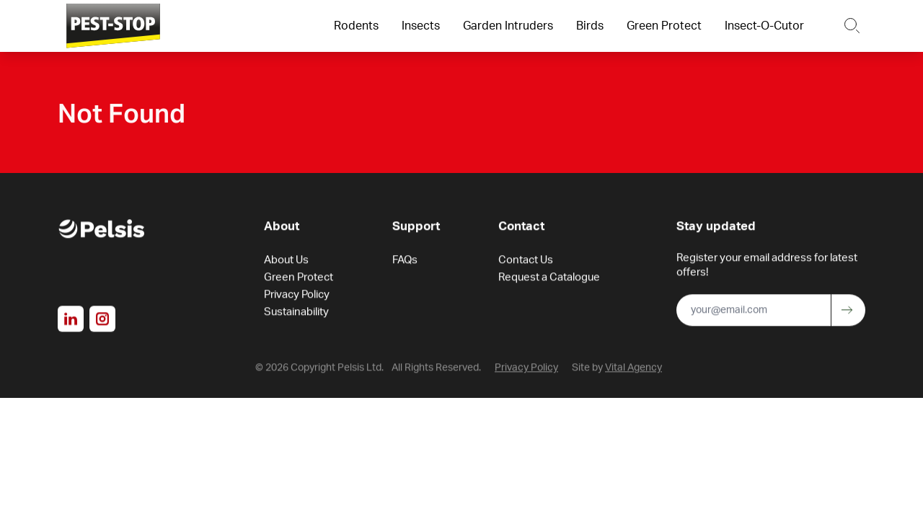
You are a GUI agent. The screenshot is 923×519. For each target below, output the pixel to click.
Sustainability (296, 314)
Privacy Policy (297, 296)
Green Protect (664, 26)
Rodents (356, 26)
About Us (286, 262)
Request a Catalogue (549, 279)
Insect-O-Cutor (764, 26)
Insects (421, 26)
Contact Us (525, 262)
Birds (590, 26)
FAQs (405, 262)
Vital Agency (633, 370)
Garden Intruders (508, 26)
